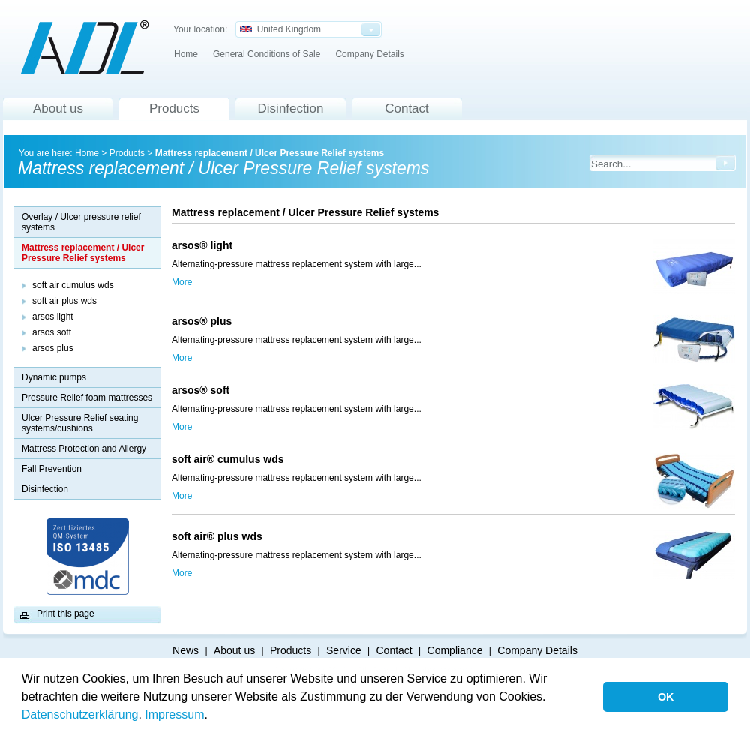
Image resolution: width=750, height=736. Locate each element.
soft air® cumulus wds (251, 459)
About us (58, 108)
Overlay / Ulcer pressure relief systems (81, 222)
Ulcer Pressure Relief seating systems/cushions (80, 423)
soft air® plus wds (217, 536)
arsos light (53, 316)
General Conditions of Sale (266, 54)
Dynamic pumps (54, 377)
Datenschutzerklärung (80, 714)
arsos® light (202, 245)
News (185, 650)
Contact (407, 108)
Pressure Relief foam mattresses (87, 397)
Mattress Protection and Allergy (84, 448)
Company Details (369, 54)
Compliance (455, 650)
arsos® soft (204, 390)
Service (344, 650)
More (182, 282)
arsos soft (51, 332)
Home (186, 54)
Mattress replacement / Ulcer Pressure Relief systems (270, 153)
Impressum (174, 714)
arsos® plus (300, 321)
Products (174, 108)
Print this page (65, 613)
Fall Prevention (52, 469)
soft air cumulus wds (73, 285)
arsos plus (53, 348)
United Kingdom (280, 29)
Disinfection (291, 108)
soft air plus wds (64, 301)
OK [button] (666, 697)
